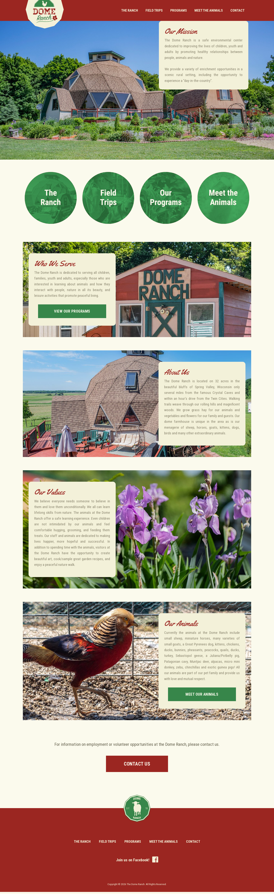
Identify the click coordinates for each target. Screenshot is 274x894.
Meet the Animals (208, 10)
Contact (237, 10)
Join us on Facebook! (137, 861)
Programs (178, 10)
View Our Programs (72, 311)
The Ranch (129, 10)
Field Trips (154, 10)
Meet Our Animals (202, 694)
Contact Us (137, 765)
